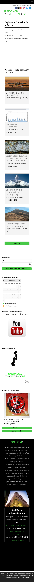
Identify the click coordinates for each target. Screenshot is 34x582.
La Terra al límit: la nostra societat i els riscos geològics (14, 192)
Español (19, 5)
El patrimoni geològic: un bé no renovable (15, 224)
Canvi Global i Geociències (12, 125)
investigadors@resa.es (17, 540)
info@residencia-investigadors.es (17, 525)
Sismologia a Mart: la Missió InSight (15, 93)
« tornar (17, 243)
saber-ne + (17, 428)
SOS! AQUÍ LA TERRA (15, 36)
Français (24, 5)
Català (14, 5)
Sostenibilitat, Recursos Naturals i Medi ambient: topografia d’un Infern (17, 158)
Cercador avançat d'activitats (16, 269)
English (29, 5)
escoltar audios (16, 431)
